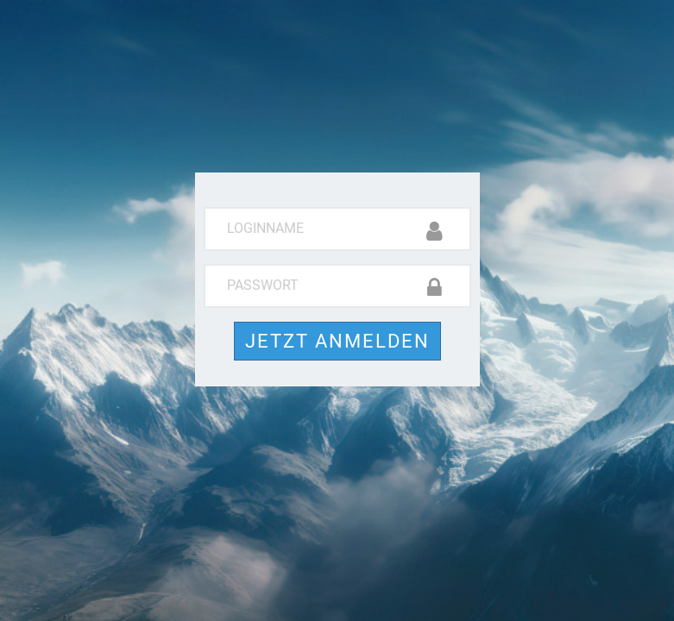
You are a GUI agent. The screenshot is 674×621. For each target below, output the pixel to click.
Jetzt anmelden (337, 341)
